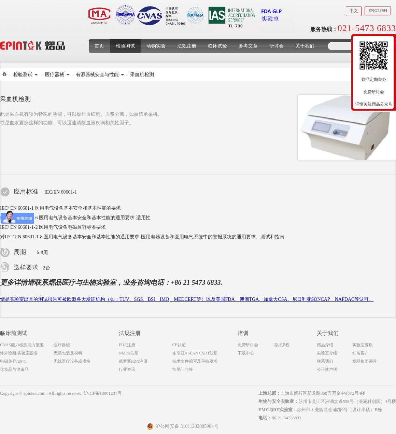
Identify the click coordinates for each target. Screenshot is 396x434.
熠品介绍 (325, 344)
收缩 (347, 77)
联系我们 (325, 361)
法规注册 (186, 45)
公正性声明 (327, 369)
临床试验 (217, 45)
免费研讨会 (248, 344)
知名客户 (360, 353)
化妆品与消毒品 (14, 369)
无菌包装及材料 (68, 353)
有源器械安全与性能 (97, 74)
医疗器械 (54, 74)
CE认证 (179, 344)
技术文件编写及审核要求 (194, 361)
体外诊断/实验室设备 (19, 353)
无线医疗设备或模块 (72, 361)
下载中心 (246, 353)
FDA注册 (127, 344)
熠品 (54, 282)
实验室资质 (362, 344)
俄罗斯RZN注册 (133, 361)
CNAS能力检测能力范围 (22, 344)
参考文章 (248, 45)
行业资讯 (127, 369)
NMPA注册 (129, 353)
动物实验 (156, 45)
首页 (99, 45)
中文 (354, 11)
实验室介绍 (327, 353)
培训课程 (281, 344)
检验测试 (125, 45)
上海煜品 (32, 35)
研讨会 (276, 45)
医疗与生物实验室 (88, 282)
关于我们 (304, 45)
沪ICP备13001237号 (103, 393)
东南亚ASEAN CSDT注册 (195, 353)
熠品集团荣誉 (364, 361)
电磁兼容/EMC (13, 361)
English (377, 10)
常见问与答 (182, 369)
